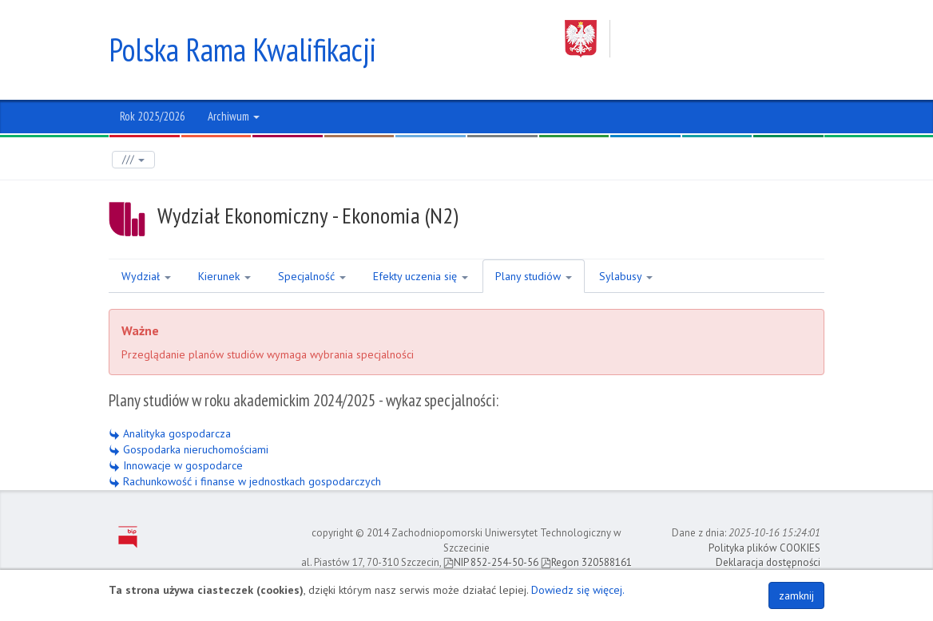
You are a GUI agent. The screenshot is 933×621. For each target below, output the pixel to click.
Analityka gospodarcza (170, 433)
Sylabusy (626, 276)
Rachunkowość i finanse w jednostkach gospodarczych (245, 481)
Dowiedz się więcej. (578, 590)
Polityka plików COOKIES (764, 548)
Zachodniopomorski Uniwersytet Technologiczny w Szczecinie (694, 38)
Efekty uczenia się (420, 276)
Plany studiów (533, 276)
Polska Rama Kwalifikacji (242, 49)
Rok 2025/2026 (152, 116)
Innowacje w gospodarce (176, 465)
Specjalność (312, 276)
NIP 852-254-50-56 (490, 562)
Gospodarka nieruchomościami (188, 449)
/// (133, 159)
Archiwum (234, 116)
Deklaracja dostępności (768, 562)
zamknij (796, 595)
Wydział (146, 276)
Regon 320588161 (586, 562)
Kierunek (224, 276)
